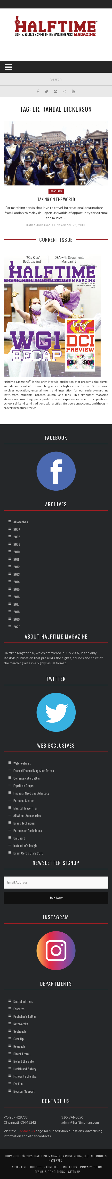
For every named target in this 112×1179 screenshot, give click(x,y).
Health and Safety (24, 1068)
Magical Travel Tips (25, 808)
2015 (16, 589)
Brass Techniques (24, 822)
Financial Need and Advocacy (31, 793)
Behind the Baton (24, 1061)
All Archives (20, 521)
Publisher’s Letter (24, 1016)
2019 (16, 619)
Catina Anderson (38, 225)
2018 (16, 611)
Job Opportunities (44, 1167)
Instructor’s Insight (25, 845)
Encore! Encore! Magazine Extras (33, 770)
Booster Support (24, 1091)
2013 (16, 574)
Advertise (19, 1167)
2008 (16, 536)
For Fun (18, 1083)
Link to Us (69, 1167)
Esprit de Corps (23, 785)
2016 (16, 596)
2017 (16, 604)
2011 (16, 559)
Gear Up (18, 1038)
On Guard (19, 837)
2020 (16, 626)
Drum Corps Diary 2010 (28, 852)
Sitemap (74, 1172)
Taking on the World (56, 199)
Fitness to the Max (24, 1076)
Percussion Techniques (27, 830)
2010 (16, 551)
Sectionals (19, 1031)
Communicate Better (26, 778)
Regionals (19, 1046)
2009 (16, 544)
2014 (16, 581)
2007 (16, 529)
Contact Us (26, 1131)
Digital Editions (23, 1001)
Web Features (22, 763)
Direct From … (22, 1053)
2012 (16, 566)
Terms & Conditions (49, 1172)
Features (56, 191)
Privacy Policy (91, 1167)
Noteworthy (20, 1023)
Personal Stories (23, 800)
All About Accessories (27, 815)
